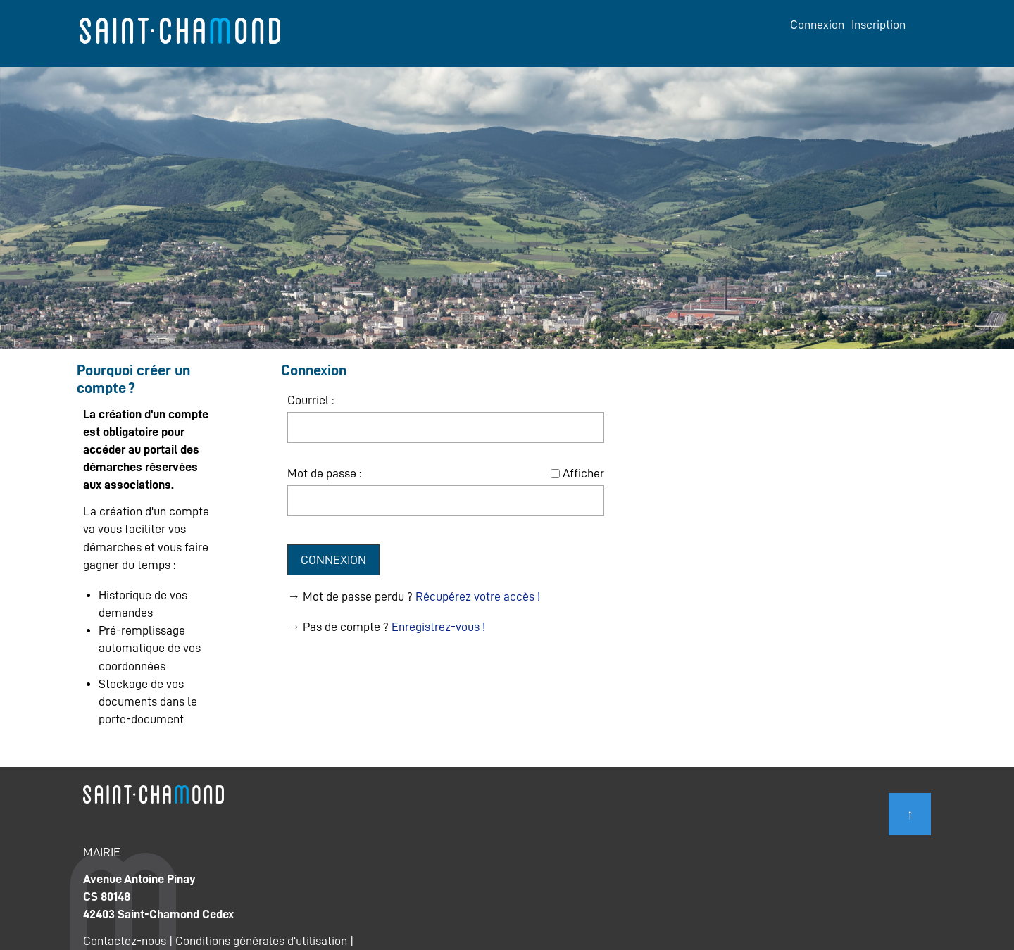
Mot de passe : (324, 473)
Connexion (817, 24)
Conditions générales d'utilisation (261, 941)
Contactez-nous (124, 941)
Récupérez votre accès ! (477, 596)
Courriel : (310, 400)
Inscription (878, 24)
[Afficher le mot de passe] (555, 473)
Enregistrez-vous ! (438, 626)
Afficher (583, 473)
